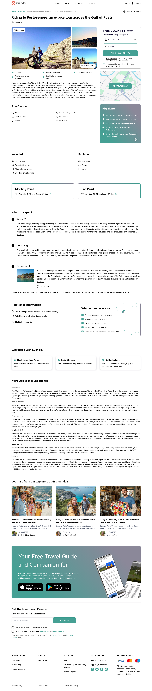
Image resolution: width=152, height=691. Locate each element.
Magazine (79, 3)
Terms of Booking (71, 686)
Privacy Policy (58, 631)
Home (57, 3)
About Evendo (17, 660)
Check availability (120, 53)
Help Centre (42, 660)
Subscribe (64, 620)
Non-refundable (111, 59)
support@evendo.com (99, 665)
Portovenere (22, 266)
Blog (67, 3)
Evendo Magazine (18, 669)
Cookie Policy (44, 631)
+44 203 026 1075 (98, 660)
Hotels (92, 3)
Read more (21, 235)
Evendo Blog (16, 665)
